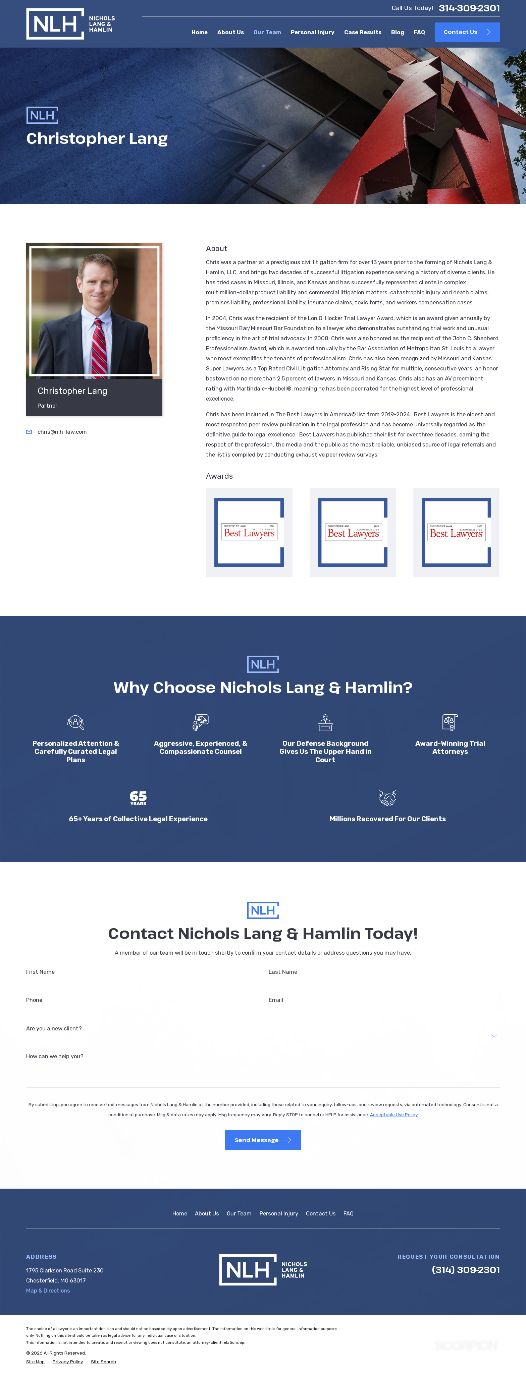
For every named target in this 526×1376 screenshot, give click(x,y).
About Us (207, 1213)
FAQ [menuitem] (419, 32)
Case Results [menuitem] (362, 32)
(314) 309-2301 (466, 1269)
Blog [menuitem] (397, 32)
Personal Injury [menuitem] (312, 32)
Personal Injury (279, 1213)
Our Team (239, 1213)
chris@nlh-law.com (62, 431)
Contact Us (321, 1213)
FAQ (349, 1213)
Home (179, 1213)
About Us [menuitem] (230, 32)
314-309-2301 (469, 8)
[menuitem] (35, 1362)
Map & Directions (48, 1290)
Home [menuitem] (200, 32)
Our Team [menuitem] (267, 32)
